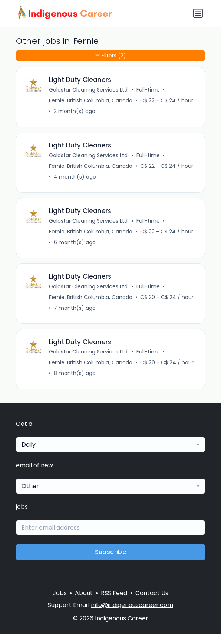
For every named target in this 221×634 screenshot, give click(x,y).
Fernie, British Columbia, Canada (90, 100)
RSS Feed (114, 593)
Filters (110, 56)
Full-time (148, 89)
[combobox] (110, 444)
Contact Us (151, 593)
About (84, 593)
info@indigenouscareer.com (132, 605)
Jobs (60, 593)
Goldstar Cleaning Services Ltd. (89, 89)
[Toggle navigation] (198, 13)
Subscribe (110, 552)
